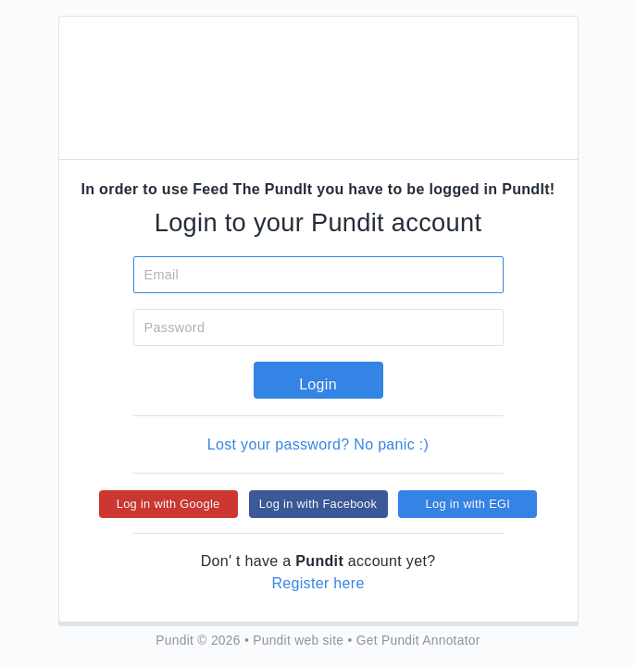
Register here (317, 583)
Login (318, 384)
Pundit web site (298, 641)
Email (162, 274)
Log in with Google (168, 504)
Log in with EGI (468, 504)
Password (175, 327)
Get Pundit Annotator (418, 641)
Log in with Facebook (318, 504)
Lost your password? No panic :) (318, 444)
